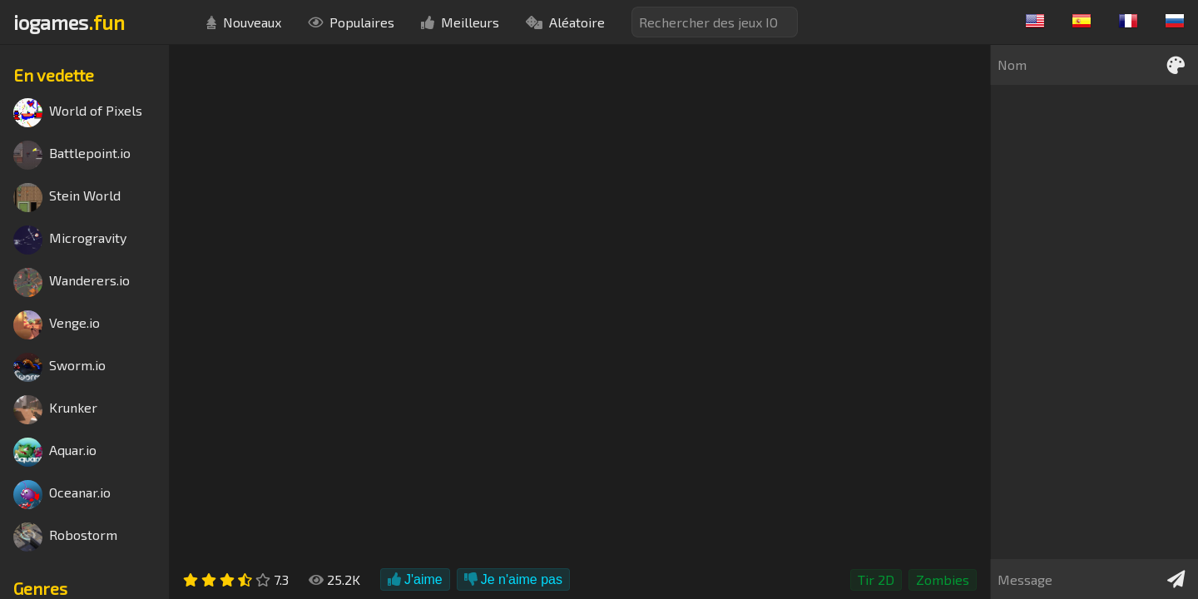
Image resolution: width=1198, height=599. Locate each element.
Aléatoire (565, 22)
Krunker (55, 409)
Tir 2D (876, 579)
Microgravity (69, 240)
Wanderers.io (71, 282)
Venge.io (56, 324)
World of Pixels (77, 112)
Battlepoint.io (72, 155)
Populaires (351, 22)
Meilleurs (460, 22)
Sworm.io (59, 367)
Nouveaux (243, 22)
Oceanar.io (62, 494)
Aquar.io (55, 452)
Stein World (67, 197)
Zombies (942, 579)
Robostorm (65, 537)
